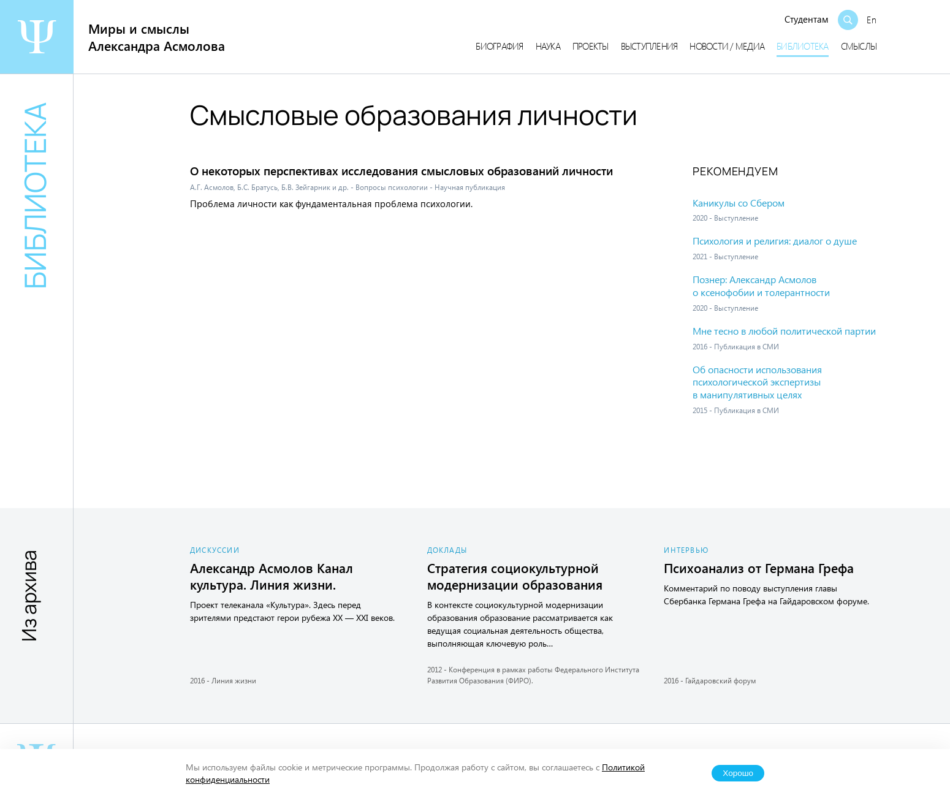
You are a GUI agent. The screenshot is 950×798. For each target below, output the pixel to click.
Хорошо (738, 773)
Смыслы (859, 46)
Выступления (649, 46)
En (871, 19)
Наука (548, 46)
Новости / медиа (727, 46)
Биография (499, 46)
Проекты (590, 46)
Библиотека (803, 46)
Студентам (807, 19)
